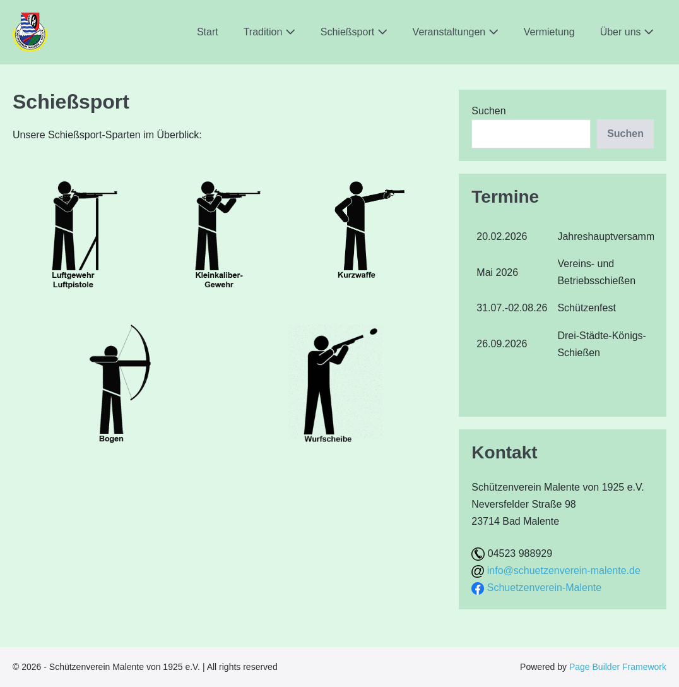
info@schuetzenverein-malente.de (564, 570)
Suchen (488, 110)
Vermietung (549, 32)
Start (207, 32)
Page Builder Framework (617, 667)
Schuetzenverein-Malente (544, 587)
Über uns (627, 32)
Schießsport (354, 32)
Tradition (269, 32)
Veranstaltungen (456, 32)
